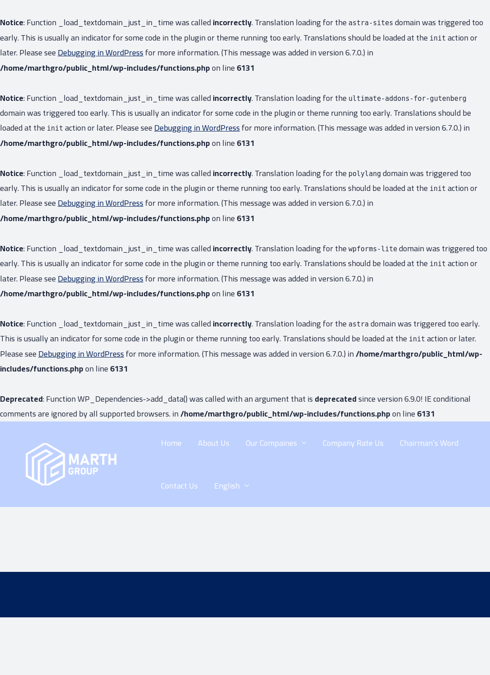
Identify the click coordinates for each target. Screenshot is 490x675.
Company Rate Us (353, 442)
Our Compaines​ (271, 442)
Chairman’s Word (429, 442)
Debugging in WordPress (100, 52)
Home (171, 442)
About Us (213, 442)
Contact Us (179, 485)
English (227, 485)
